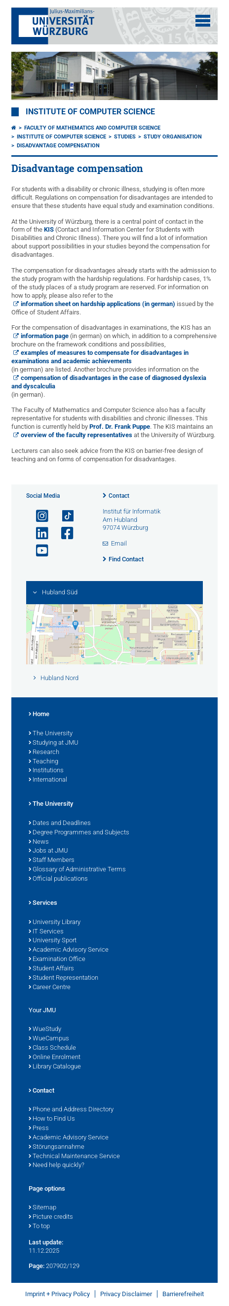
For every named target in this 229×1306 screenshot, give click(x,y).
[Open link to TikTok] (63, 516)
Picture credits (51, 1217)
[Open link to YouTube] (38, 550)
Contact (119, 495)
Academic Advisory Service (69, 950)
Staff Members (52, 860)
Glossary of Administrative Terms (77, 869)
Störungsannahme (56, 1147)
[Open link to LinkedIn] (38, 533)
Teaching (43, 761)
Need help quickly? (56, 1165)
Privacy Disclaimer (126, 1294)
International (48, 780)
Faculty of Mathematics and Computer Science (92, 128)
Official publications (58, 879)
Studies (125, 137)
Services (43, 903)
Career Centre (50, 987)
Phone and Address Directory (71, 1109)
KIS (49, 229)
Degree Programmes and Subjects (79, 832)
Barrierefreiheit (183, 1294)
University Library (54, 922)
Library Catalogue (55, 1067)
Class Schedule (52, 1048)
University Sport (52, 940)
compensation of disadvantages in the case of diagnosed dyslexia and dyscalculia (108, 382)
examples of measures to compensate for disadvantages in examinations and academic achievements (100, 357)
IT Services (46, 932)
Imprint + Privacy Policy (57, 1294)
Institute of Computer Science (90, 111)
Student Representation (63, 978)
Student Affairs (51, 968)
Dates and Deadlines (60, 823)
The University (51, 733)
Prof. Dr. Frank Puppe (119, 426)
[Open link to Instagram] (38, 516)
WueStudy (45, 1029)
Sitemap (42, 1207)
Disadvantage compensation (58, 145)
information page (45, 336)
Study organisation (173, 137)
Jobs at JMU (48, 851)
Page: (36, 1266)
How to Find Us (52, 1119)
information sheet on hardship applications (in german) (98, 304)
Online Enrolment (54, 1057)
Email (119, 543)
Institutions (46, 770)
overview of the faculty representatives (76, 435)
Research (44, 752)
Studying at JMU (53, 743)
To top (39, 1226)
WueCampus (49, 1038)
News (39, 842)
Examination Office (57, 959)
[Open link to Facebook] (63, 533)
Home (39, 714)
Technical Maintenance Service (74, 1156)
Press (39, 1128)
